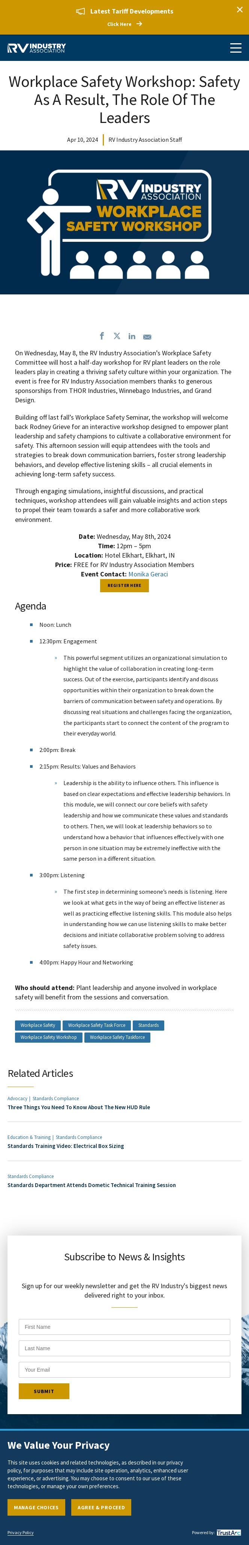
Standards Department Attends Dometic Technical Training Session (92, 1185)
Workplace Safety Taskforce (117, 1037)
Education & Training (29, 1137)
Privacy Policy (21, 1532)
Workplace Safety (38, 1025)
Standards (148, 1025)
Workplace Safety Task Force (96, 1025)
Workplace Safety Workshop (49, 1037)
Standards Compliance (56, 1098)
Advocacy (17, 1098)
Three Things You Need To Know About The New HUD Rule (79, 1107)
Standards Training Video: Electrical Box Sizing (66, 1145)
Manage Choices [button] (36, 1507)
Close (239, 9)
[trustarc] (228, 1533)
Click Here (119, 24)
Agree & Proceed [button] (101, 1507)
